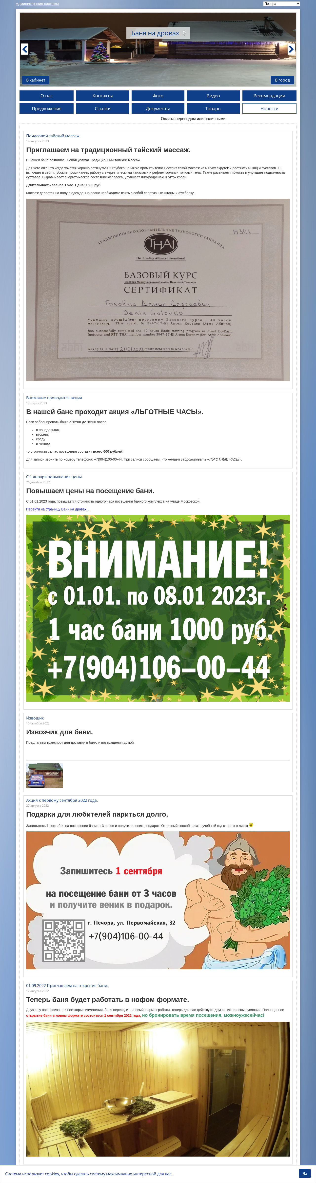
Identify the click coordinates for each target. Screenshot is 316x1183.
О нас (46, 96)
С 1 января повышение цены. (54, 477)
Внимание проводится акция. (54, 398)
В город (282, 80)
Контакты (103, 96)
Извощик (35, 718)
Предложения (46, 108)
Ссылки (103, 108)
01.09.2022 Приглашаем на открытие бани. (67, 985)
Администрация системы (37, 3)
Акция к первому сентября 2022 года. (62, 800)
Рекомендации (269, 96)
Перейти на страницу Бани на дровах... (57, 509)
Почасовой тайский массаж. (53, 136)
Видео (213, 96)
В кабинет (35, 80)
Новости (269, 108)
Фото (158, 96)
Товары (213, 108)
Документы (158, 108)
